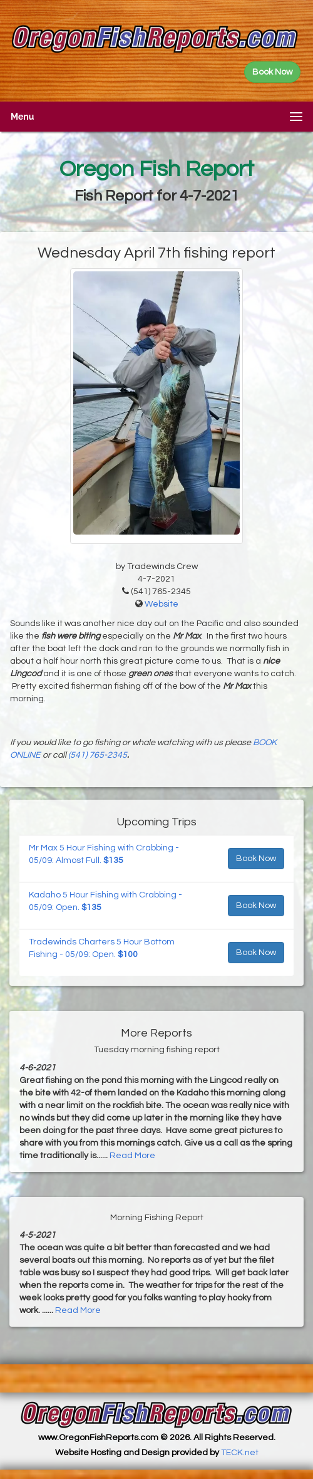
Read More (132, 1155)
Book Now (256, 858)
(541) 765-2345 (97, 755)
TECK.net (240, 1452)
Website (161, 604)
